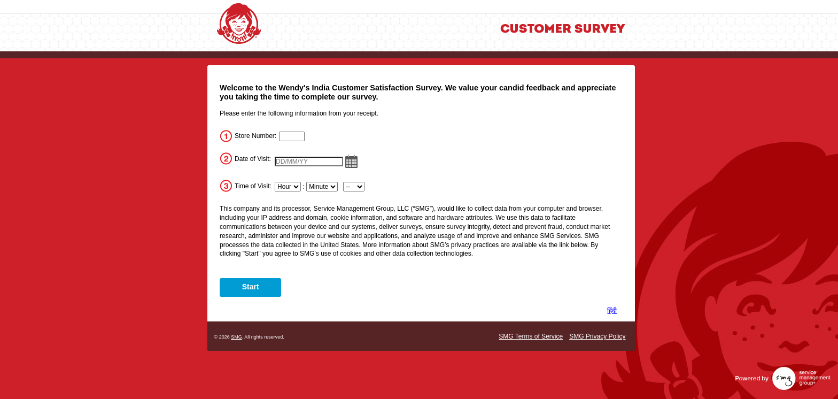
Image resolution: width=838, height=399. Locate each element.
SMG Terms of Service (531, 336)
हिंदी (612, 310)
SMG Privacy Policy (597, 336)
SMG (236, 337)
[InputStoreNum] (292, 136)
